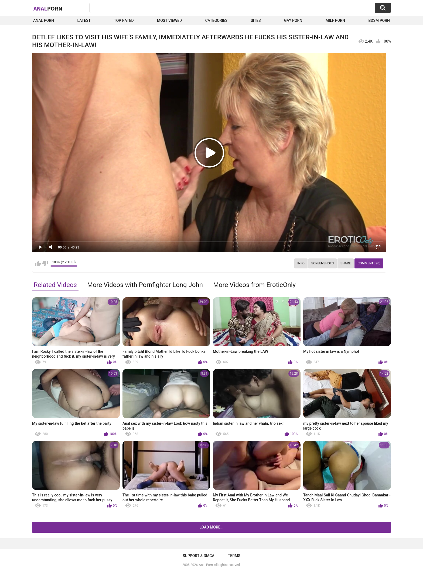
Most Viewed (169, 20)
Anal (47, 8)
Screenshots (322, 263)
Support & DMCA (198, 556)
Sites (256, 20)
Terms (234, 556)
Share (345, 263)
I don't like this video (45, 263)
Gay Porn (293, 20)
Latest (84, 20)
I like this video (38, 263)
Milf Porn (335, 20)
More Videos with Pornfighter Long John (145, 285)
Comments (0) (368, 263)
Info (301, 263)
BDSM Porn (379, 20)
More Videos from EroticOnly (254, 285)
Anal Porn (43, 20)
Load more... (212, 527)
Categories (216, 20)
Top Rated (124, 20)
